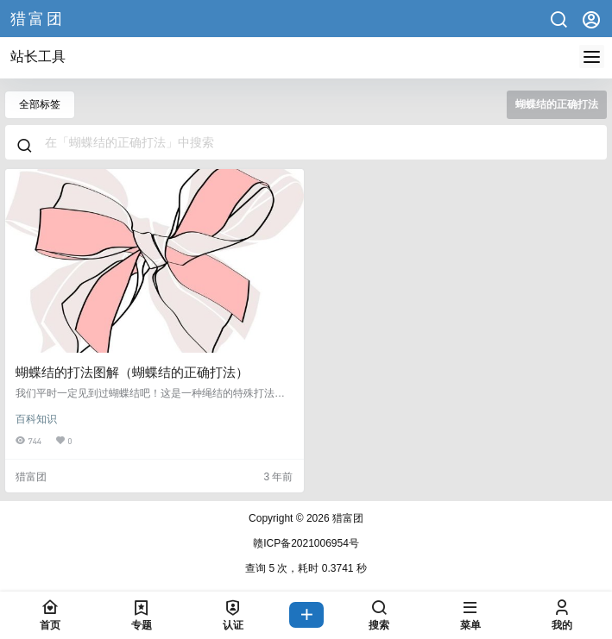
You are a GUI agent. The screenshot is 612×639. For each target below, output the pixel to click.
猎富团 (346, 518)
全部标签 (39, 104)
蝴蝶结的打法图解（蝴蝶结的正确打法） (132, 372)
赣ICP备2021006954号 (306, 543)
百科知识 (36, 419)
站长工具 (38, 56)
